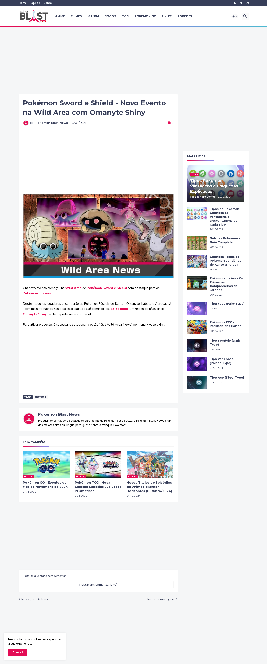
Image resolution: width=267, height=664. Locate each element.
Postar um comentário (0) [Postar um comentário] (98, 584)
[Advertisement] (134, 60)
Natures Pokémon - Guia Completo (225, 240)
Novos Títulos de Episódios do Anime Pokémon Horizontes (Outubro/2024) (149, 486)
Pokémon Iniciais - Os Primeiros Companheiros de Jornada (226, 284)
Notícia (40, 397)
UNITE (167, 16)
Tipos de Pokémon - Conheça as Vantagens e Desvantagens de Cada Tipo (225, 216)
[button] (234, 16)
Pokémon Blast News (59, 414)
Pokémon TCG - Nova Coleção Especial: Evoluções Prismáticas (98, 486)
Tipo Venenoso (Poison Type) (222, 361)
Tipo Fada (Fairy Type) (227, 304)
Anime (60, 16)
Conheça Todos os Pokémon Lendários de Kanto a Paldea (225, 260)
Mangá (93, 16)
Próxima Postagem (161, 599)
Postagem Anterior (35, 599)
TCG (125, 16)
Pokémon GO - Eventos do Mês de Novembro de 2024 (45, 484)
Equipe (35, 3)
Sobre (48, 3)
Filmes (76, 16)
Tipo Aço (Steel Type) (227, 377)
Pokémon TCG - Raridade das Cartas (225, 324)
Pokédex (184, 16)
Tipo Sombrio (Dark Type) (225, 342)
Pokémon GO (145, 16)
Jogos (110, 16)
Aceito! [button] (17, 652)
